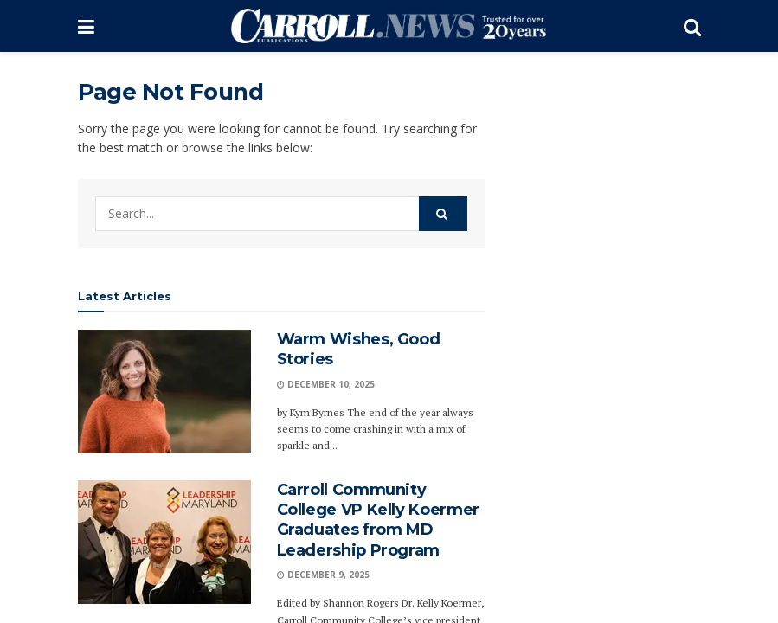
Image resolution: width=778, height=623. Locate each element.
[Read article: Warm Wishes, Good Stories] (164, 391)
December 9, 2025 (323, 574)
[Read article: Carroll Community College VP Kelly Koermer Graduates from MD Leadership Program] (164, 542)
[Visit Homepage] (388, 26)
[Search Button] (692, 26)
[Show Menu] (86, 26)
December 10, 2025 (326, 384)
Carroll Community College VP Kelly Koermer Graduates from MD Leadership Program (378, 520)
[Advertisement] (606, 337)
